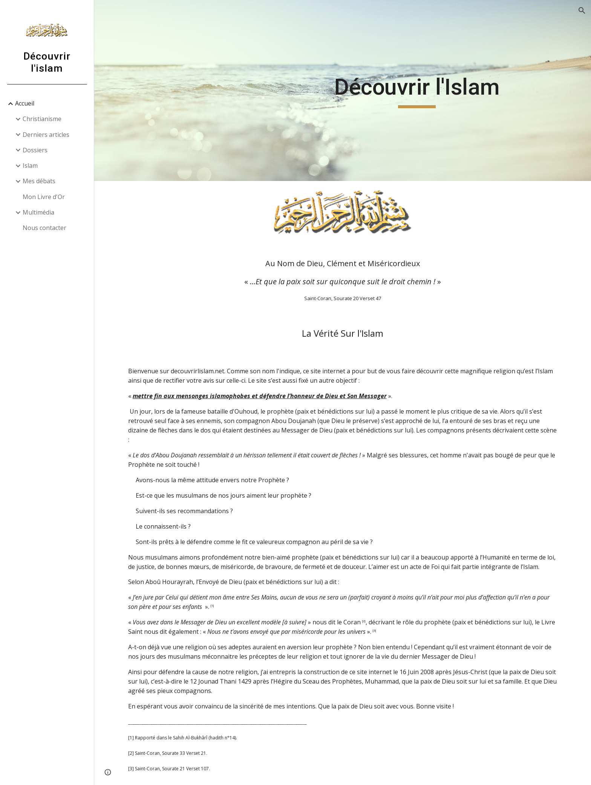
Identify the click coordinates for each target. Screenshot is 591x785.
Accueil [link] (24, 103)
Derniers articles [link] (46, 134)
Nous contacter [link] (44, 228)
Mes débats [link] (39, 181)
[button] (582, 11)
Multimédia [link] (38, 212)
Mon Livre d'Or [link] (44, 197)
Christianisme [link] (42, 119)
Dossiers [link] (35, 150)
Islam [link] (30, 165)
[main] (417, 90)
